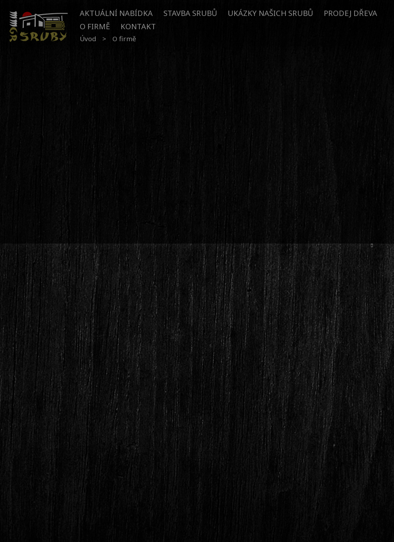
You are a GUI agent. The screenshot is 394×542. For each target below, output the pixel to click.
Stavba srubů (190, 13)
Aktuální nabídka (116, 13)
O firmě (95, 26)
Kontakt (138, 26)
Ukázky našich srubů (270, 13)
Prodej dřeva (350, 13)
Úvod (88, 38)
